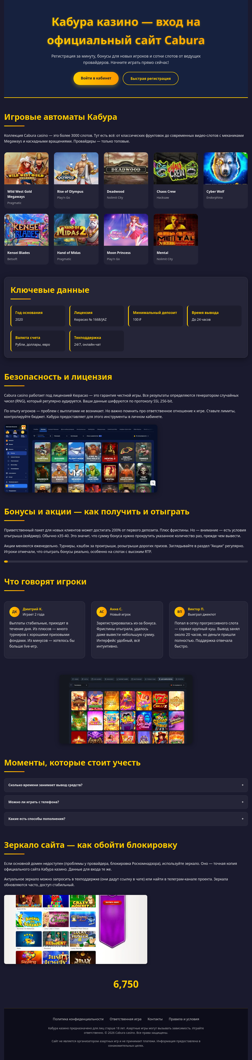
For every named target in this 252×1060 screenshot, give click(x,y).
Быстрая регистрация (150, 78)
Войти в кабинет (96, 78)
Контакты (155, 1019)
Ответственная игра (125, 1019)
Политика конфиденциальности (78, 1019)
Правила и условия (184, 1019)
